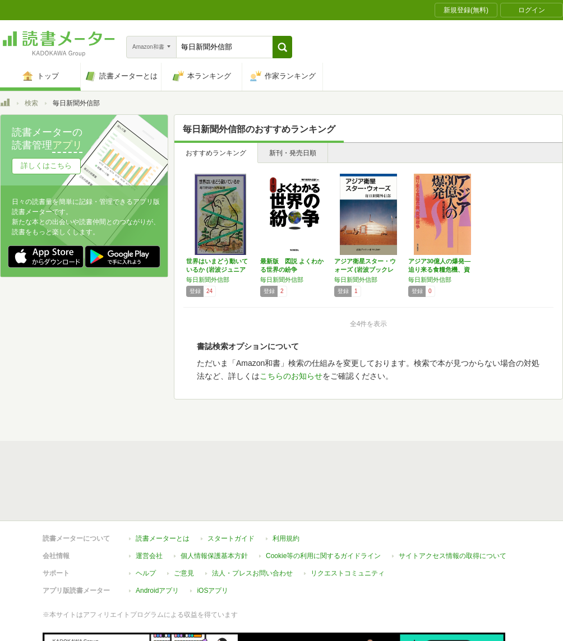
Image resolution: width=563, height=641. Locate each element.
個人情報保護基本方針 (214, 555)
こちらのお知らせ (291, 375)
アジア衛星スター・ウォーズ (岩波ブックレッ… (365, 269)
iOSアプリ (212, 590)
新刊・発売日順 (292, 153)
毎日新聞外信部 (207, 279)
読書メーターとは (163, 538)
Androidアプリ (157, 590)
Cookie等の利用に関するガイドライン (323, 555)
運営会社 (149, 555)
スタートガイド (231, 538)
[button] (282, 47)
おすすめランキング (216, 153)
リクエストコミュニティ (348, 573)
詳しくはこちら (46, 165)
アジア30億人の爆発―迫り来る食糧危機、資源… (439, 269)
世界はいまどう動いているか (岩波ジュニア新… (217, 269)
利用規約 (286, 538)
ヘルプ (146, 573)
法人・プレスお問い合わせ (252, 573)
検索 (31, 103)
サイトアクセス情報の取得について (452, 555)
